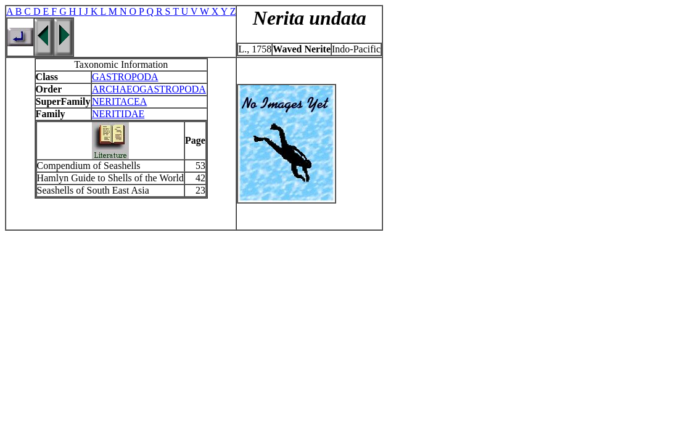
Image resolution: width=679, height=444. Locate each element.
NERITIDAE (118, 114)
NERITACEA (119, 101)
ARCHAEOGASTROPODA (149, 89)
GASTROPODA (125, 77)
